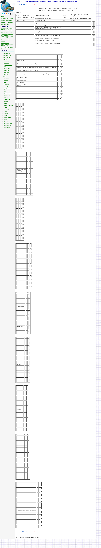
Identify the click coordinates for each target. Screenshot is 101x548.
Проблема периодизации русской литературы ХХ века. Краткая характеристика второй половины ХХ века (7, 35)
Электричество (8, 123)
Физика (5, 115)
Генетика (6, 70)
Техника (6, 107)
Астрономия (7, 57)
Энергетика (7, 127)
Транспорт (6, 109)
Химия (5, 119)
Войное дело (7, 68)
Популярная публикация (7, 18)
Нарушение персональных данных (67, 539)
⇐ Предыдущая (23, 4)
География (6, 72)
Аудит (5, 59)
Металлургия (7, 93)
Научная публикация (6, 20)
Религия (6, 101)
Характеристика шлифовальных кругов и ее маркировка (7, 44)
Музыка (6, 97)
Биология (6, 61)
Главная (3, 16)
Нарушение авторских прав (55, 539)
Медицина (6, 91)
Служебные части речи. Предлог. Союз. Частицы (7, 48)
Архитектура (7, 55)
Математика (7, 89)
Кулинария (6, 84)
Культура (6, 86)
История (6, 80)
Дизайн (5, 76)
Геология (6, 74)
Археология (7, 53)
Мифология (7, 95)
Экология (6, 121)
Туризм (5, 111)
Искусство (6, 78)
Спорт (5, 103)
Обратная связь (5, 24)
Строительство (8, 105)
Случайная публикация (7, 22)
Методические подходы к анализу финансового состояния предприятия (7, 29)
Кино (5, 82)
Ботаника (6, 63)
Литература (7, 88)
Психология (7, 99)
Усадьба (6, 113)
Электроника (7, 125)
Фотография (7, 117)
